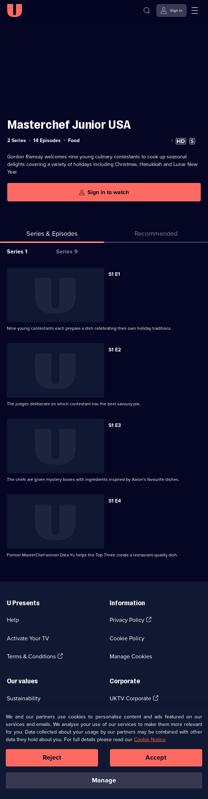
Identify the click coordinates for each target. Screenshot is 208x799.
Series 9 (67, 251)
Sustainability (24, 698)
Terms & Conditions (31, 656)
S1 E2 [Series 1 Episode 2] (115, 350)
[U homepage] (14, 10)
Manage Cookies (131, 656)
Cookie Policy (127, 638)
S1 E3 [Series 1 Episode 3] (115, 425)
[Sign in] (171, 10)
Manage (104, 783)
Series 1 (17, 251)
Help (13, 620)
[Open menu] (194, 10)
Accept (155, 761)
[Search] (146, 10)
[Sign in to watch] (104, 192)
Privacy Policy (127, 620)
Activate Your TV (28, 638)
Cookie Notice (149, 743)
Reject (52, 761)
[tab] (156, 235)
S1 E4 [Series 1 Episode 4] (115, 501)
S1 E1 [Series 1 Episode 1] (114, 274)
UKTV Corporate (130, 698)
